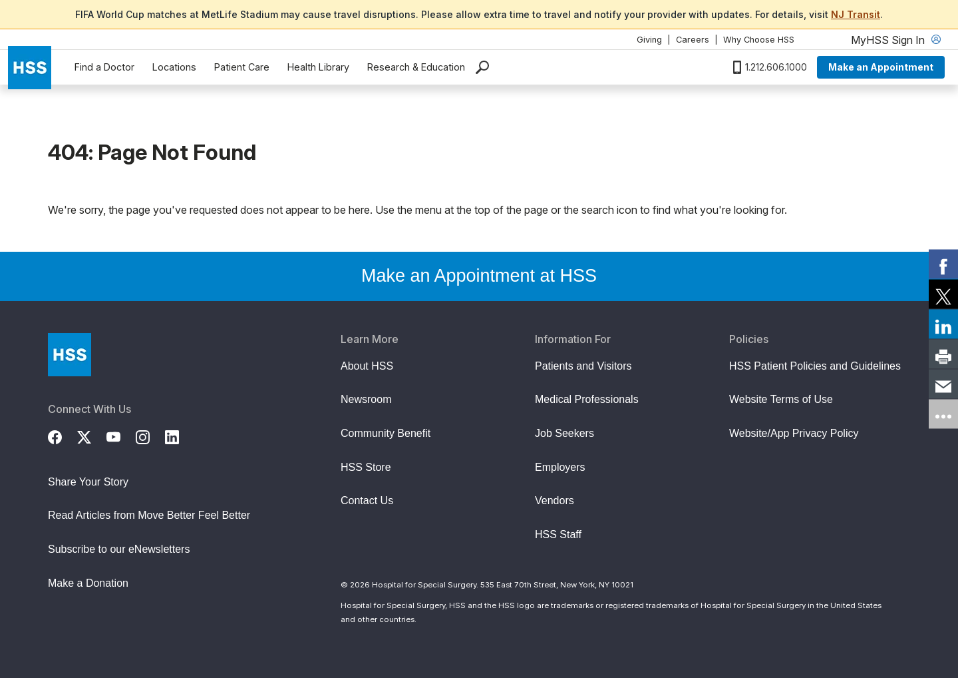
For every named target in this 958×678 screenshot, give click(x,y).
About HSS (367, 366)
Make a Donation (88, 583)
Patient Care (241, 67)
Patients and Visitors (583, 366)
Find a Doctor (104, 67)
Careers (692, 40)
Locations (174, 67)
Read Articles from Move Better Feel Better (149, 515)
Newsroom (366, 399)
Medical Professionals (587, 399)
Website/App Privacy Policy (793, 433)
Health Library (318, 67)
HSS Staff (558, 534)
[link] (943, 264)
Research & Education (416, 67)
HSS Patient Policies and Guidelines (815, 366)
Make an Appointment (880, 67)
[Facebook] (62, 435)
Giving (649, 40)
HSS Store (366, 467)
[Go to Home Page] (69, 354)
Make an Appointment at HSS (479, 276)
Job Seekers (564, 433)
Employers (560, 467)
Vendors (554, 500)
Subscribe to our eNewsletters (119, 549)
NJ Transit (855, 14)
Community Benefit (385, 433)
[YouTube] (121, 435)
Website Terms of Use (781, 399)
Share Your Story (88, 482)
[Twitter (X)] (91, 435)
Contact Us (367, 500)
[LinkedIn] (179, 435)
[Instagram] (150, 435)
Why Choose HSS (758, 40)
